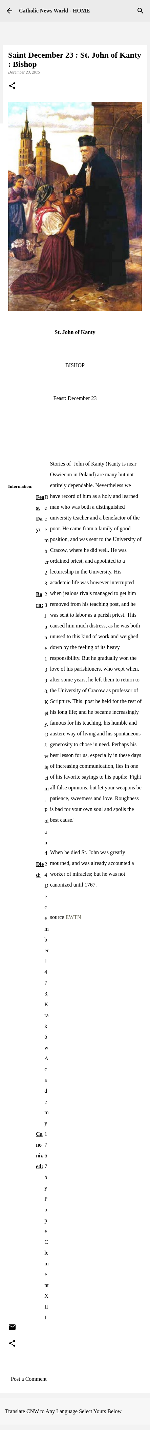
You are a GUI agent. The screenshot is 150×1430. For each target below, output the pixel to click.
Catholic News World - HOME (54, 10)
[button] (12, 86)
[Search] (140, 11)
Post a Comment (29, 1379)
